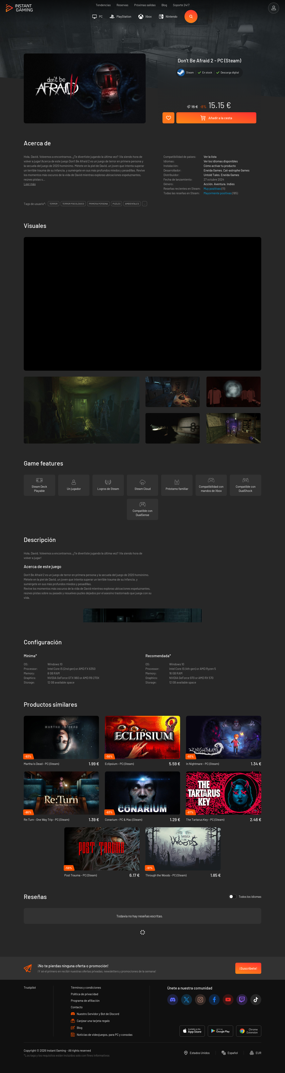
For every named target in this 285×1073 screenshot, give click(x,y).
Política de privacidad (84, 994)
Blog (164, 5)
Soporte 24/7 (181, 5)
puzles (116, 203)
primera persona (98, 203)
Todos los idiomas (245, 896)
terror (53, 203)
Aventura (219, 184)
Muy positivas (212, 188)
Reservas (122, 5)
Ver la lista (210, 156)
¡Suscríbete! (248, 968)
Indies (231, 184)
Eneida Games (213, 170)
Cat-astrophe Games (236, 170)
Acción (208, 184)
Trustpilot (30, 987)
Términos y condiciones (86, 987)
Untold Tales (211, 175)
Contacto (77, 1007)
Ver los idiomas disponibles (221, 161)
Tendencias (103, 5)
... (144, 203)
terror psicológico (73, 203)
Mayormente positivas (218, 193)
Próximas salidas (145, 5)
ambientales (132, 203)
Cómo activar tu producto (220, 166)
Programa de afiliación (85, 1000)
